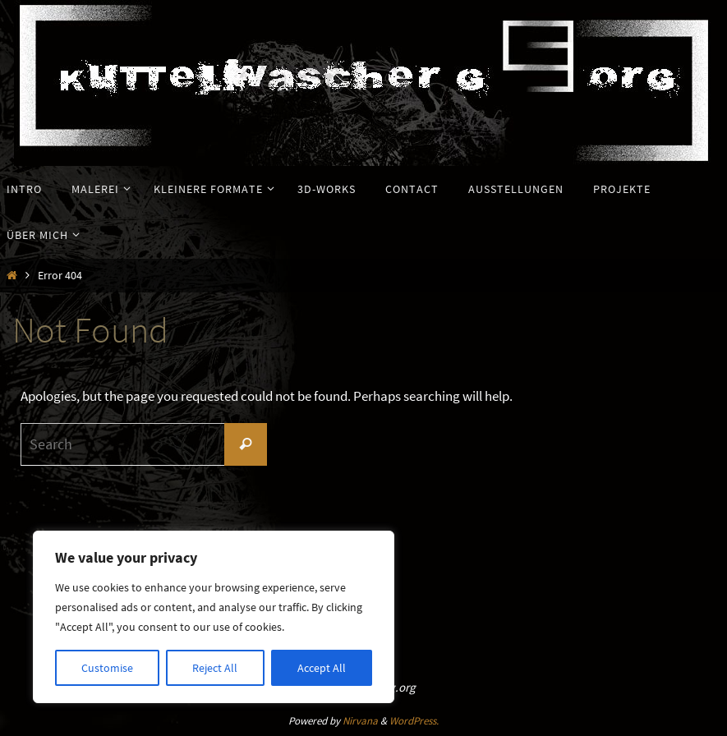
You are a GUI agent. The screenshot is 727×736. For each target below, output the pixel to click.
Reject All (214, 667)
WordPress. (414, 721)
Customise (107, 667)
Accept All (321, 667)
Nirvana (360, 721)
